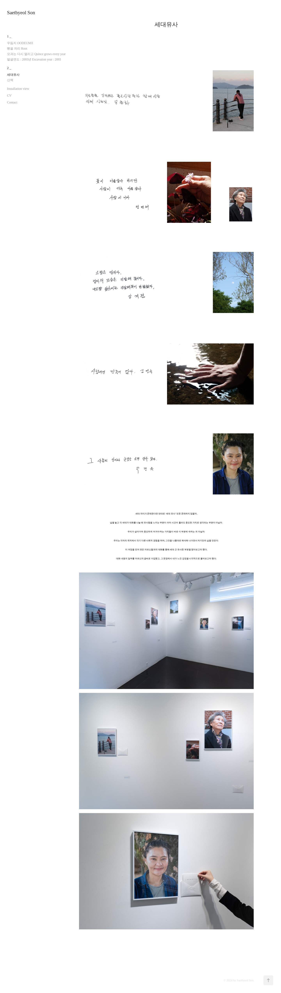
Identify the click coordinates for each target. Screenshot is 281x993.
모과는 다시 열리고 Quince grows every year (36, 54)
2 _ (9, 68)
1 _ (9, 36)
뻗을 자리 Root (17, 48)
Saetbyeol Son (21, 12)
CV (9, 95)
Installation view (18, 89)
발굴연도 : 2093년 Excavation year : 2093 (34, 59)
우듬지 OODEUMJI (20, 43)
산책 (10, 80)
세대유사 (13, 74)
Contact (12, 102)
